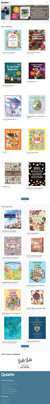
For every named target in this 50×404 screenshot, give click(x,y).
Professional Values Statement (9, 392)
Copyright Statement (7, 390)
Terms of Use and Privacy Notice (10, 386)
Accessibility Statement (7, 395)
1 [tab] (23, 22)
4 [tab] (25, 22)
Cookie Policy (5, 388)
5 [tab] (26, 22)
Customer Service (6, 402)
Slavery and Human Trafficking (9, 393)
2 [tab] (24, 22)
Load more (25, 197)
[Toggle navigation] (47, 2)
